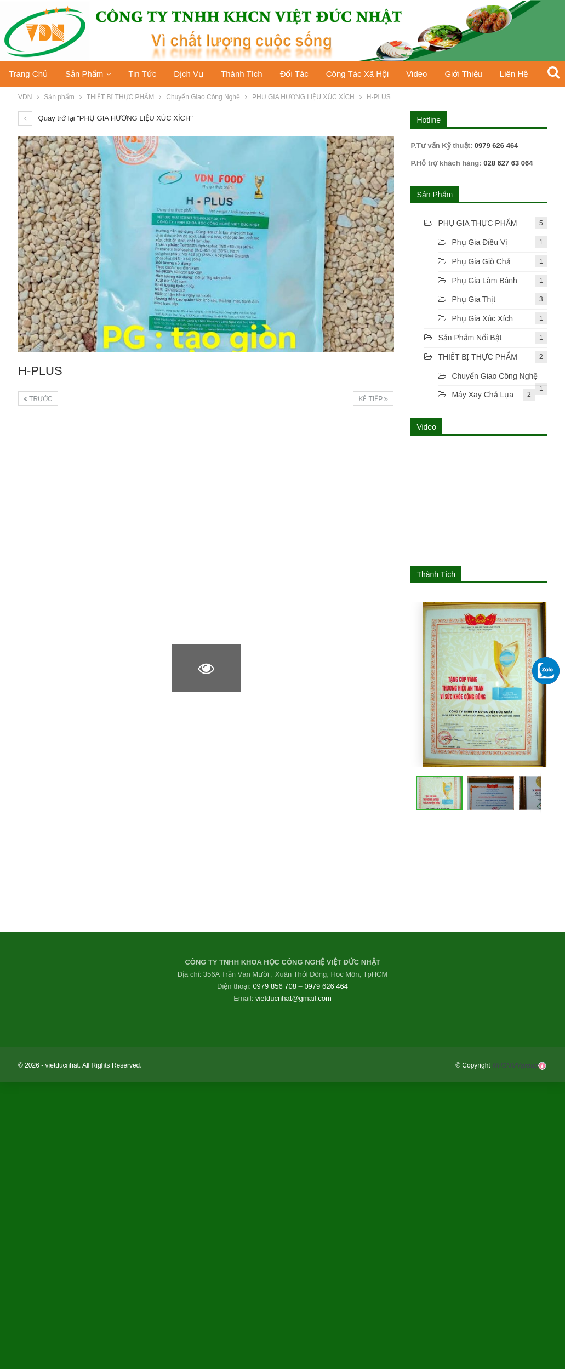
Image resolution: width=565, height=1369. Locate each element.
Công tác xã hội (369, 73)
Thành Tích (250, 73)
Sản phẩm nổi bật (469, 337)
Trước (38, 399)
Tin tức (147, 73)
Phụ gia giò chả (481, 261)
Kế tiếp (373, 399)
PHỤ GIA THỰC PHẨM (477, 223)
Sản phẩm (86, 73)
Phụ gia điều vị (479, 242)
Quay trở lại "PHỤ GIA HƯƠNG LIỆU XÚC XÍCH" (105, 118)
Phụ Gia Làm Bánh (484, 280)
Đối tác (304, 73)
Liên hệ (531, 73)
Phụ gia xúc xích (482, 318)
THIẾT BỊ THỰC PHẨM (477, 356)
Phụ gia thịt (473, 299)
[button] (493, 793)
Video (430, 73)
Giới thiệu (479, 73)
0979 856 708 (274, 986)
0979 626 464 (326, 986)
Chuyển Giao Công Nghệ (495, 376)
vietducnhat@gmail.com (293, 998)
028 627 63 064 (507, 163)
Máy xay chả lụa (482, 394)
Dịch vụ (194, 73)
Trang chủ (28, 73)
